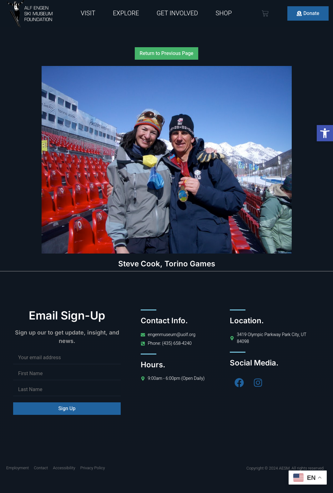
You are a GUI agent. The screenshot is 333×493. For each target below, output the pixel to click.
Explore (126, 13)
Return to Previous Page (167, 53)
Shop (223, 13)
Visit (88, 13)
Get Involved (177, 13)
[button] (325, 133)
